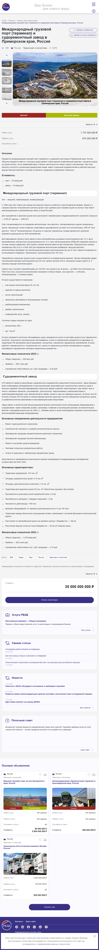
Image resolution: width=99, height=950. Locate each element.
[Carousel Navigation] (7, 79)
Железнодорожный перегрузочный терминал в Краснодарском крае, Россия (73, 782)
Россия (41, 557)
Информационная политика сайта (28, 932)
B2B (11, 557)
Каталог (12, 21)
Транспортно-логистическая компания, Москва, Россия (25, 847)
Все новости (87, 708)
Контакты (19, 921)
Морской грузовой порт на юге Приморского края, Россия (24, 782)
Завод (21, 557)
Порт (31, 557)
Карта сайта (31, 921)
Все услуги (87, 630)
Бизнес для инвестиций (27, 21)
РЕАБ (4, 21)
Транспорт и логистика (58, 557)
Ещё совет (87, 750)
